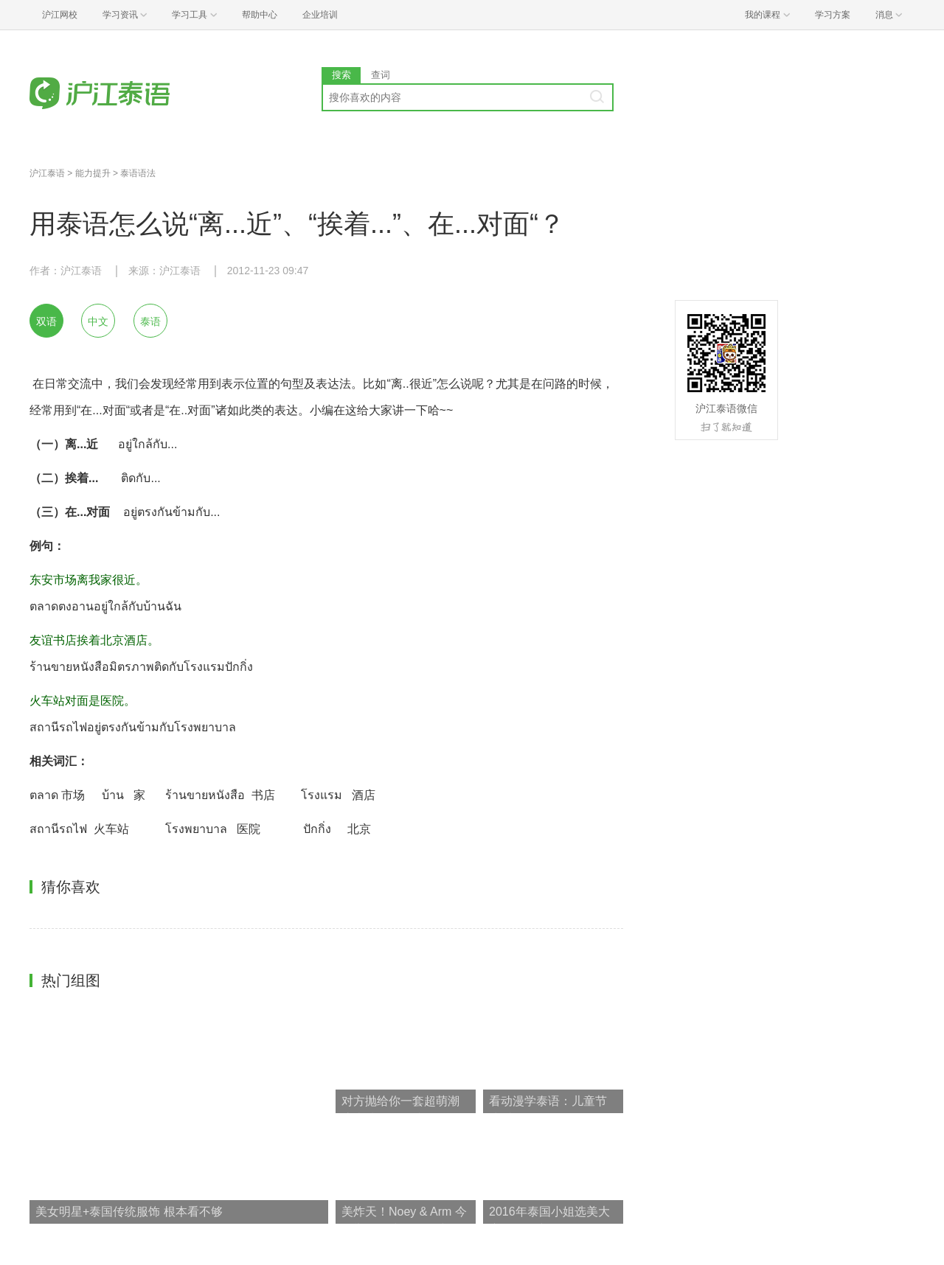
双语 (46, 321)
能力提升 (93, 173)
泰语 (150, 321)
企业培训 (320, 15)
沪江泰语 (47, 173)
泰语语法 (138, 173)
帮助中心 (259, 15)
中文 (98, 321)
